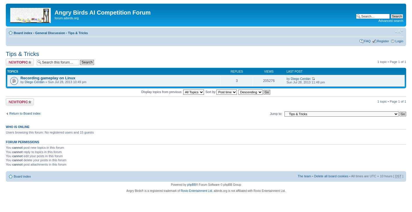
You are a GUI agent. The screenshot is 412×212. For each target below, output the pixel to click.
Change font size (399, 31)
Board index (23, 33)
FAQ (367, 41)
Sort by (221, 92)
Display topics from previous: (172, 92)
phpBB (191, 184)
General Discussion (50, 33)
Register (383, 41)
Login (399, 41)
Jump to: (276, 113)
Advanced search (390, 20)
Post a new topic (20, 62)
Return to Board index (25, 113)
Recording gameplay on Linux (47, 78)
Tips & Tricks (78, 33)
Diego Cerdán (35, 82)
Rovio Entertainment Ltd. (197, 190)
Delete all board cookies (331, 176)
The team (304, 176)
